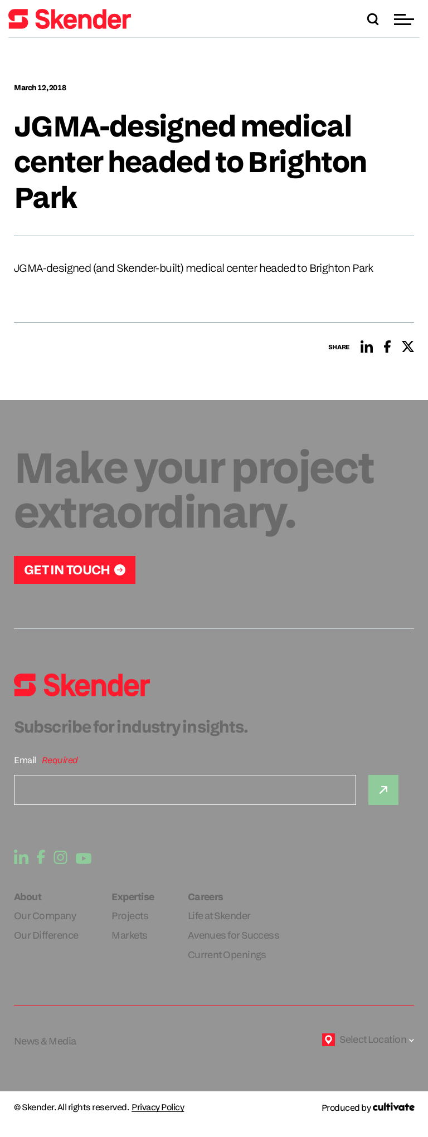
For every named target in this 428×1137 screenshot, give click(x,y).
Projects (129, 915)
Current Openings (227, 954)
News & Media (45, 1041)
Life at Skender (219, 915)
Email (25, 760)
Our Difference (46, 935)
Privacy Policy (158, 1107)
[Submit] (383, 790)
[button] (405, 19)
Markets (129, 935)
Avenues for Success (234, 935)
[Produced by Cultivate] (368, 1107)
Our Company (45, 915)
